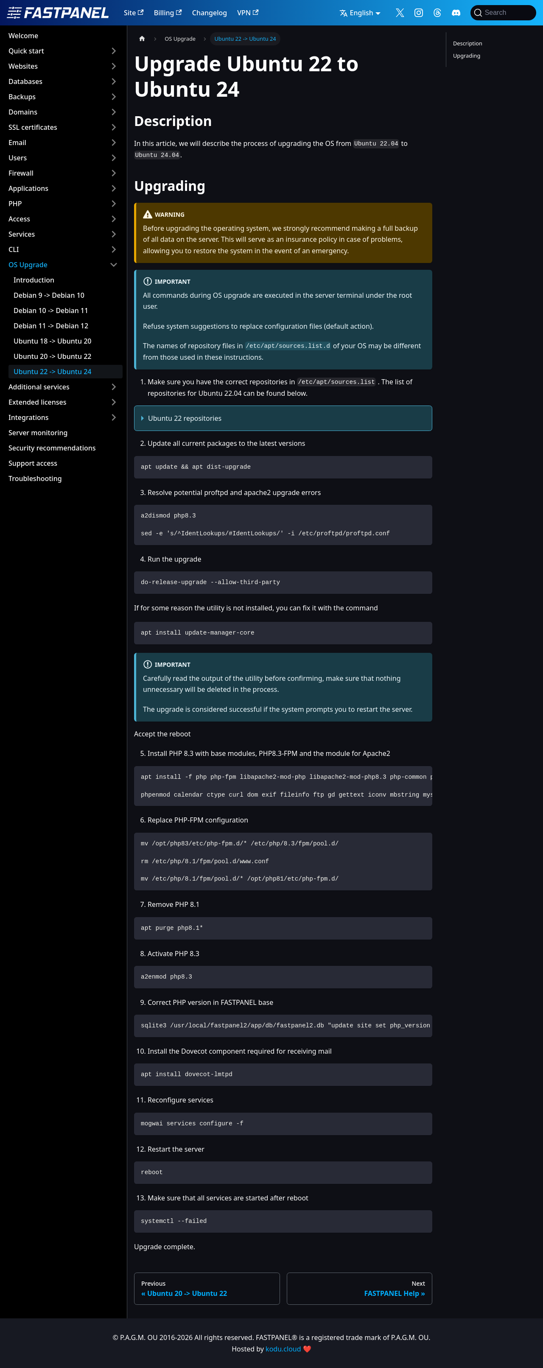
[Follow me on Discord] (456, 13)
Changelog (209, 12)
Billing (168, 12)
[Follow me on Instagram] (418, 13)
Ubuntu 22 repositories (184, 418)
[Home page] (142, 38)
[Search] (503, 12)
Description (467, 43)
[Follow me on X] (400, 13)
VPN (247, 12)
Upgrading (466, 55)
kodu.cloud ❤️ (288, 1349)
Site (134, 12)
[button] (63, 51)
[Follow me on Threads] (437, 13)
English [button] (356, 12)
